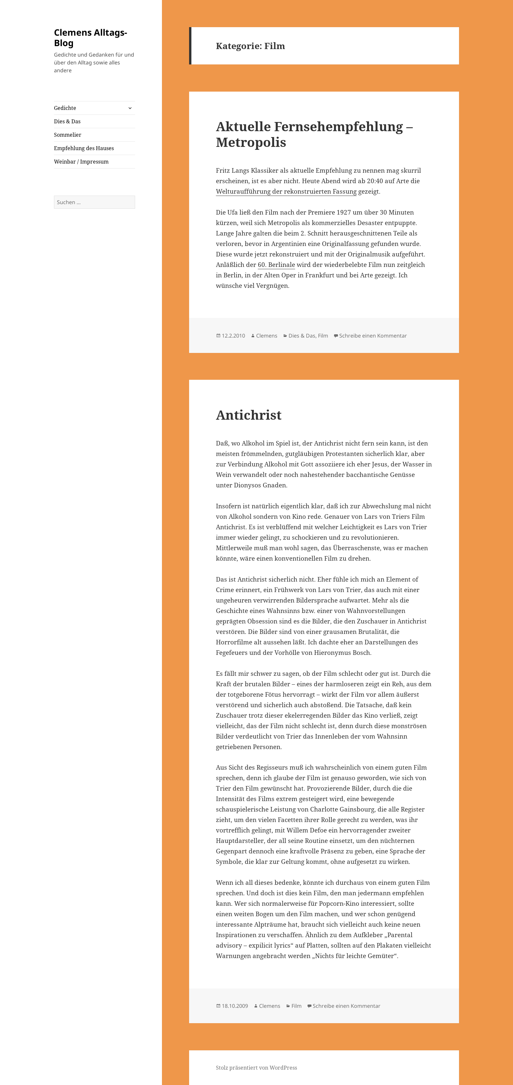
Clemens (266, 335)
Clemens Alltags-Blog (90, 37)
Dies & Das (67, 121)
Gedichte (65, 108)
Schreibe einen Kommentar (373, 335)
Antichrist (249, 414)
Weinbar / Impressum (81, 161)
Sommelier (67, 134)
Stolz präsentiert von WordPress (256, 1067)
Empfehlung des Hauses (84, 148)
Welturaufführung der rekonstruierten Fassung (286, 191)
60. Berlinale (276, 264)
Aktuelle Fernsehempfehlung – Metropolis (314, 133)
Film (323, 335)
